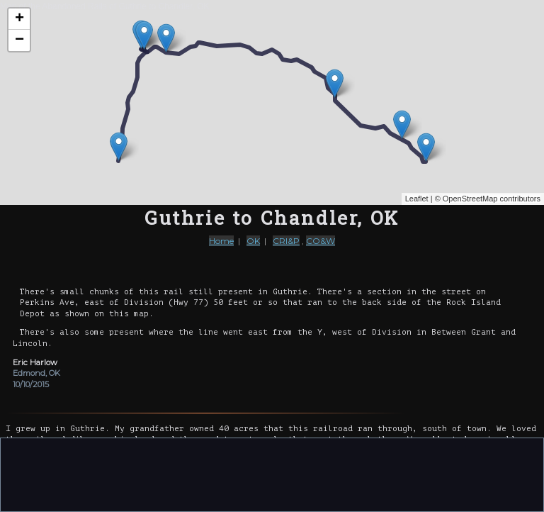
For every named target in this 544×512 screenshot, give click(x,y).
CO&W (320, 240)
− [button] (19, 40)
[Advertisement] (272, 473)
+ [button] (19, 19)
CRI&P (286, 240)
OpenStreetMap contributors (491, 198)
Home (221, 240)
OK (253, 240)
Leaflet (417, 198)
